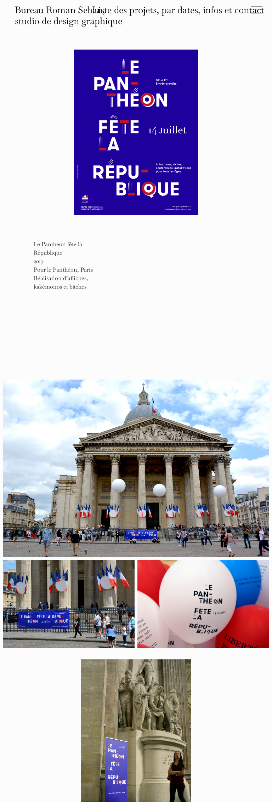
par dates (180, 10)
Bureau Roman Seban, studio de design (68, 15)
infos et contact (233, 10)
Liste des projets (124, 10)
